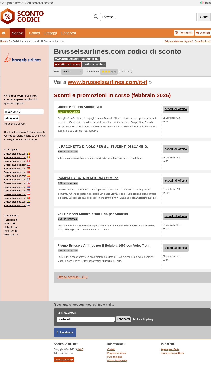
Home (3, 41)
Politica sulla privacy (15, 123)
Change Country (64, 359)
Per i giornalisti (114, 356)
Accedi (203, 33)
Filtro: (57, 71)
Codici (34, 33)
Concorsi (68, 33)
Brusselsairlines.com (15, 153)
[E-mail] (86, 319)
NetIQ (80, 349)
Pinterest (9, 230)
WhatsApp (9, 234)
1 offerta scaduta (94, 64)
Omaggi (50, 33)
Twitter (7, 223)
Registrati (184, 33)
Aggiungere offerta (170, 349)
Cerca (204, 17)
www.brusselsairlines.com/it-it (77, 58)
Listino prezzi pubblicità (172, 353)
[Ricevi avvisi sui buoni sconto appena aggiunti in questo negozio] (24, 111)
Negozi (17, 33)
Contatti (111, 349)
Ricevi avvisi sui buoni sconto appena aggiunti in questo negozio (21, 99)
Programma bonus (116, 353)
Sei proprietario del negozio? (178, 41)
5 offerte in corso (68, 64)
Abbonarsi (11, 118)
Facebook (9, 219)
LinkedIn (8, 227)
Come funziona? (203, 41)
